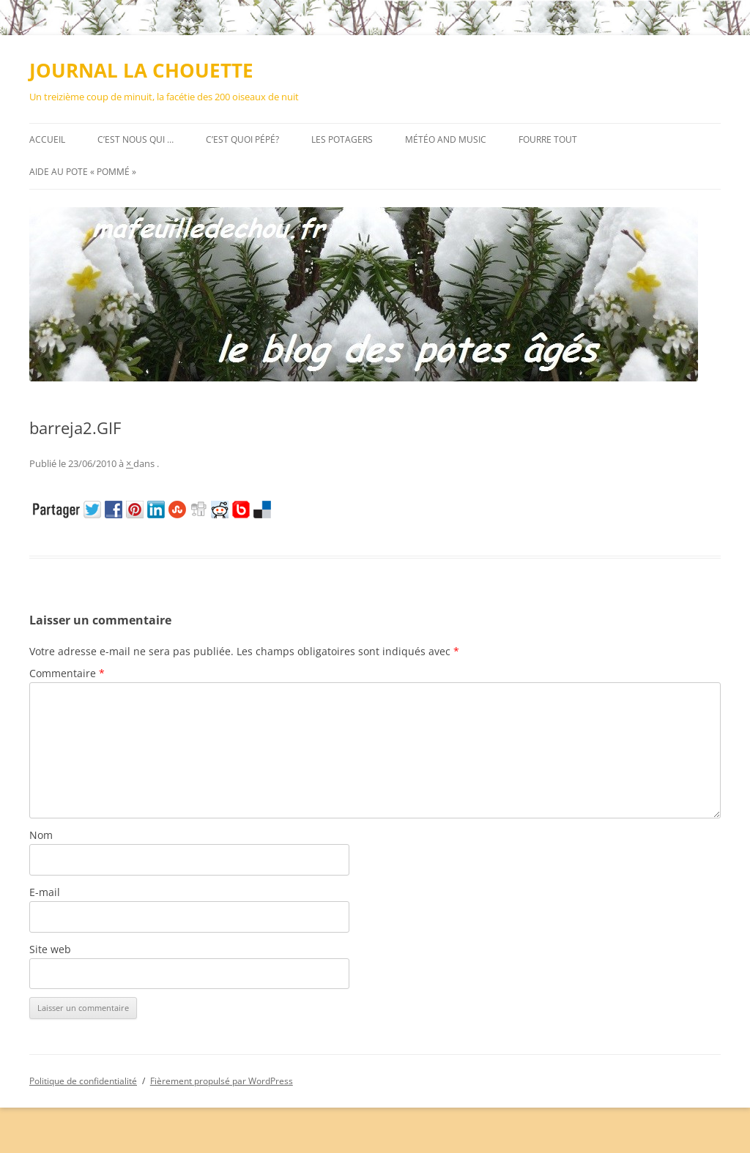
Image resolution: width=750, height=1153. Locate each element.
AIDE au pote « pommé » (82, 171)
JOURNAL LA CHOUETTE (141, 70)
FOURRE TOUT (548, 139)
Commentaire (67, 673)
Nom (41, 835)
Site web (50, 949)
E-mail (44, 892)
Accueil (47, 139)
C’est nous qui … (135, 139)
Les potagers (342, 139)
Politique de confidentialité (83, 1081)
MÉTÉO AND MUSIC (445, 139)
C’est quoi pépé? (242, 139)
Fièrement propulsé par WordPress (221, 1081)
